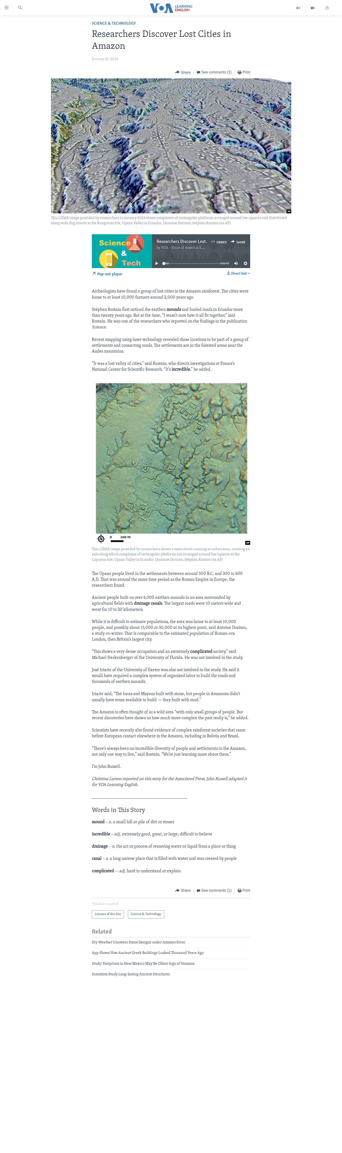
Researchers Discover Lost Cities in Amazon (197, 241)
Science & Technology (114, 23)
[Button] (183, 72)
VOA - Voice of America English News (191, 248)
